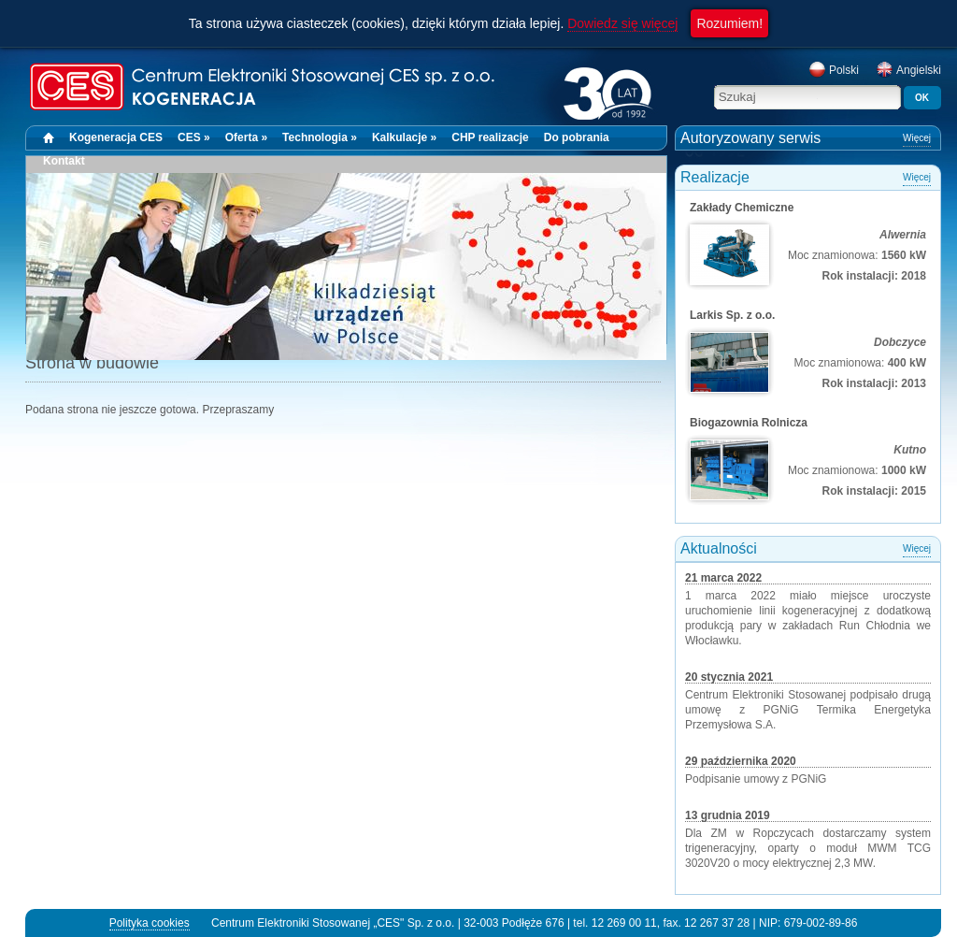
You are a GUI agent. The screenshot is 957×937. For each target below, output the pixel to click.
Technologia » (319, 137)
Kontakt (64, 160)
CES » (194, 137)
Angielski (908, 70)
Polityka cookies (149, 923)
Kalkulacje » (404, 137)
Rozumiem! (729, 23)
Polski (833, 70)
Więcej (917, 138)
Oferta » (246, 137)
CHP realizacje (490, 137)
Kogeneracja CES (116, 137)
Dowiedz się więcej (622, 23)
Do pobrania (576, 137)
